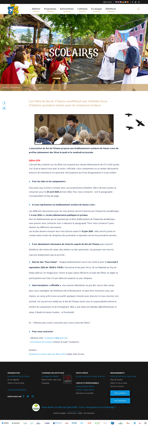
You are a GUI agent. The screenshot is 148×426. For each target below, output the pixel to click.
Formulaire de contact (41, 342)
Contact (109, 2)
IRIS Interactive (89, 413)
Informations (67, 9)
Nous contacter (120, 393)
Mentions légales (60, 413)
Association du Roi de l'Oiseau (18, 376)
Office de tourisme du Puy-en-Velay (123, 376)
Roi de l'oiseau (13, 8)
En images (96, 9)
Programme (50, 9)
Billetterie (111, 9)
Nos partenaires (120, 401)
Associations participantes (17, 390)
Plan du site (71, 413)
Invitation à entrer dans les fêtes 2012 (47, 354)
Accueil (4, 87)
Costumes (82, 9)
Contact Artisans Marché (85, 386)
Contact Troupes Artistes (85, 390)
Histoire (36, 9)
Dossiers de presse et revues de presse (90, 376)
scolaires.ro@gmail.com (56, 338)
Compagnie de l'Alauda (50, 376)
